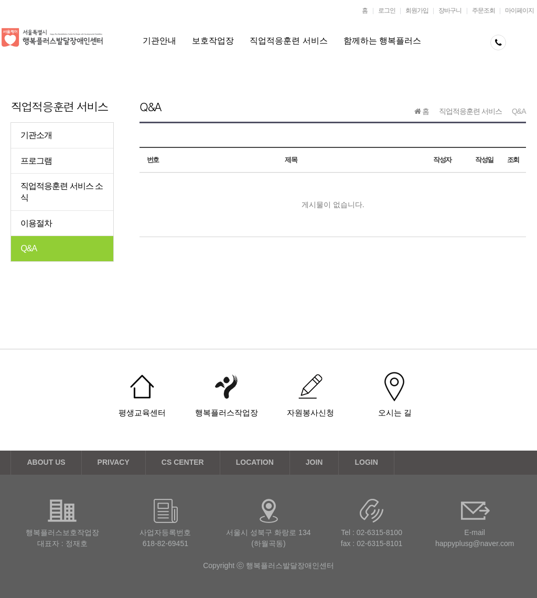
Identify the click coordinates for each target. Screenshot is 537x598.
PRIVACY (114, 462)
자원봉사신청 (310, 412)
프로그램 (36, 160)
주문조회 (483, 10)
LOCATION (255, 462)
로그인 (386, 10)
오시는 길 (395, 412)
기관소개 (36, 135)
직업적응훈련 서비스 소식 (61, 191)
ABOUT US (46, 462)
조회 (513, 160)
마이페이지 (519, 10)
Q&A (28, 248)
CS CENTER (183, 462)
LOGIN (366, 462)
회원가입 (416, 10)
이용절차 (36, 223)
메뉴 (524, 46)
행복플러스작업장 (226, 412)
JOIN (314, 462)
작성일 (484, 160)
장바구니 (449, 10)
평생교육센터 (142, 412)
